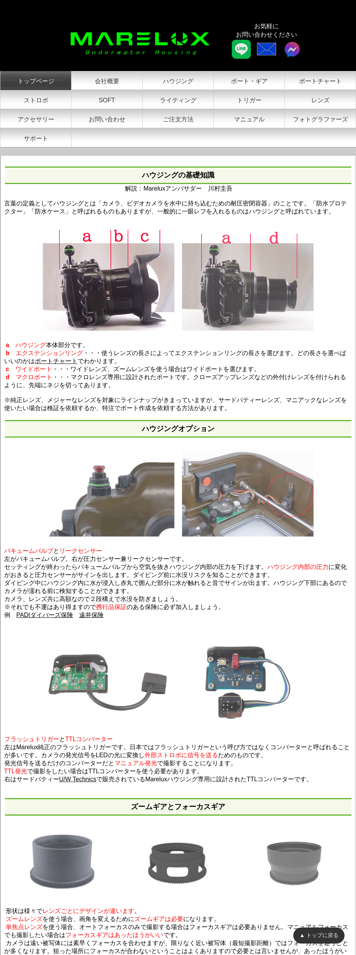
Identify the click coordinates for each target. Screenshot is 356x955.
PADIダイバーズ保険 (44, 615)
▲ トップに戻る (318, 935)
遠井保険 (91, 615)
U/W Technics (78, 779)
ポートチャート (56, 361)
